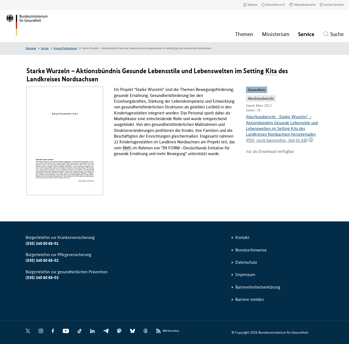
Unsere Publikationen (65, 48)
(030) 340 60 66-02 (42, 260)
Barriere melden (249, 299)
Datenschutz (246, 262)
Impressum (245, 274)
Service (45, 48)
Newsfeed (171, 331)
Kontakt (242, 237)
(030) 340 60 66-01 (42, 243)
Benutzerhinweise (251, 250)
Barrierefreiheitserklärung (257, 287)
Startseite (31, 48)
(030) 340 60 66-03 (42, 277)
